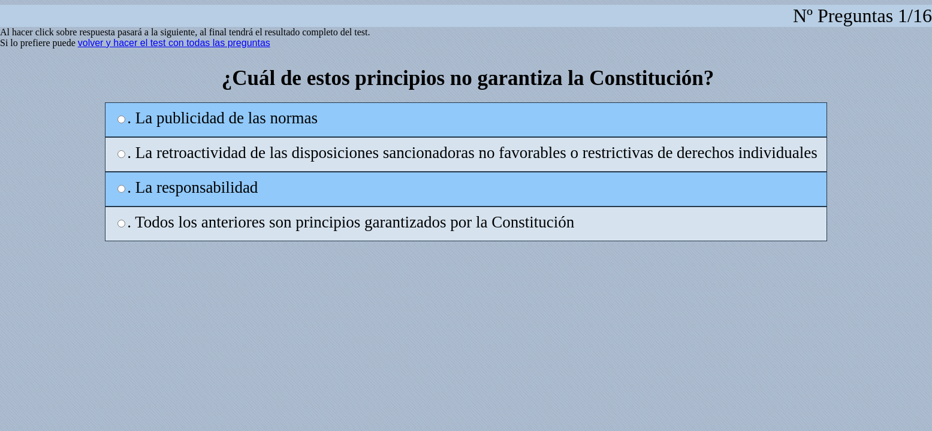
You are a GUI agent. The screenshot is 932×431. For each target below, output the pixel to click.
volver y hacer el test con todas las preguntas (174, 43)
